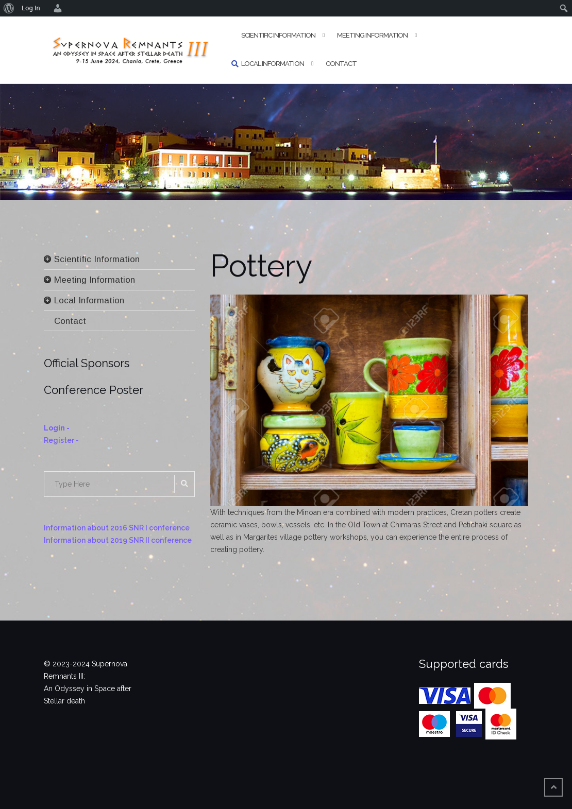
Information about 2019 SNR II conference (118, 540)
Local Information (272, 63)
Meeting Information (372, 35)
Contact (341, 63)
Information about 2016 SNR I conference (117, 528)
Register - (61, 440)
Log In (31, 8)
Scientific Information (278, 35)
